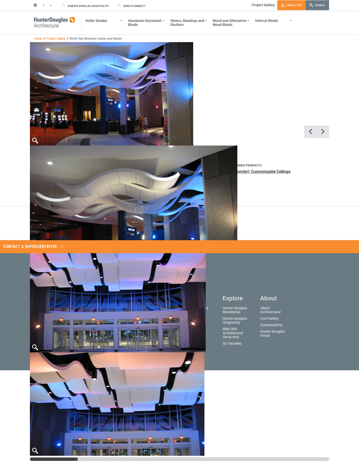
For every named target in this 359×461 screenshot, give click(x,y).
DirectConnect (131, 6)
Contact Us (291, 5)
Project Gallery (263, 4)
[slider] (54, 459)
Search (317, 5)
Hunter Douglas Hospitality (85, 6)
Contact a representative (33, 246)
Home (38, 38)
